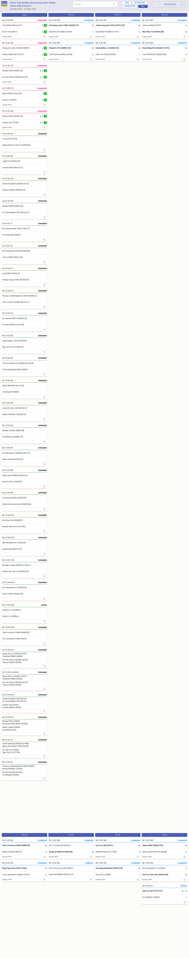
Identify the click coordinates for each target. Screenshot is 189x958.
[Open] (114, 4)
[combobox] (93, 4)
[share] (44, 36)
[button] (168, 4)
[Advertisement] (90, 808)
